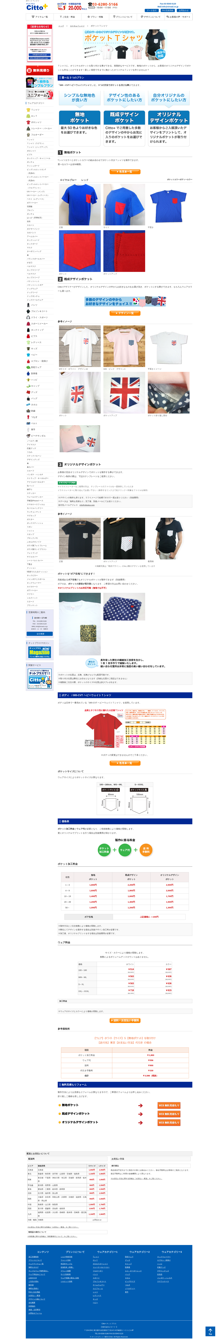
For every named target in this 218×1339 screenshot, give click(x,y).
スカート (30, 225)
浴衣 (29, 221)
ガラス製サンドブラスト (37, 549)
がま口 (29, 263)
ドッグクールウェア (35, 300)
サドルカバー (32, 557)
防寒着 (31, 373)
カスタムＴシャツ (79, 26)
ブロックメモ (32, 538)
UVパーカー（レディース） (38, 195)
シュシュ (30, 531)
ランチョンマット (34, 512)
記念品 (160, 1275)
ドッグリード (32, 292)
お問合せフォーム (36, 1314)
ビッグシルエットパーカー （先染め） (38, 178)
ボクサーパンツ (33, 229)
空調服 (29, 206)
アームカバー (32, 236)
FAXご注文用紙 (35, 1292)
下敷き (29, 564)
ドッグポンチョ (33, 296)
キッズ (31, 349)
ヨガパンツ (31, 233)
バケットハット (33, 281)
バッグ (31, 398)
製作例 (31, 1285)
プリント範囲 (66, 1271)
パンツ (31, 305)
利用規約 (32, 1306)
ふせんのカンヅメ (34, 542)
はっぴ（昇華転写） (35, 218)
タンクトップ (35, 330)
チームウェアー (99, 1285)
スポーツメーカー (37, 324)
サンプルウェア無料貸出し (39, 1271)
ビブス (29, 155)
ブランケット (32, 605)
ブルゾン (30, 210)
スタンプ (30, 534)
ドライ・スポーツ (37, 317)
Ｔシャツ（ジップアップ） (38, 147)
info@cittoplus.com (87, 505)
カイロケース (32, 587)
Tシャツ (96, 1257)
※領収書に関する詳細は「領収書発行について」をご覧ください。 (54, 1237)
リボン (29, 527)
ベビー (31, 355)
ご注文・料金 (67, 16)
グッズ (31, 392)
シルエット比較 (67, 1282)
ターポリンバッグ (34, 251)
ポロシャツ (33, 122)
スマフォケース (163, 1282)
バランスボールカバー (36, 259)
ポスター (30, 519)
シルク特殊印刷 (67, 1257)
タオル (31, 405)
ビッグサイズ (130, 1282)
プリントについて (123, 16)
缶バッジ (30, 486)
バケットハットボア (35, 285)
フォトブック (32, 553)
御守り (29, 489)
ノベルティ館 (32, 441)
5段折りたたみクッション (37, 572)
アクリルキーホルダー (36, 482)
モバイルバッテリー (35, 508)
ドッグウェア (32, 289)
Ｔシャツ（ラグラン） (36, 143)
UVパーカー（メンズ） (36, 191)
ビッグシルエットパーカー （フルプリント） (38, 186)
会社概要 (40, 634)
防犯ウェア (33, 367)
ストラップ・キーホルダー (38, 478)
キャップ (32, 386)
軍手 (30, 430)
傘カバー (30, 467)
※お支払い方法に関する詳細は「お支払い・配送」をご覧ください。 (55, 1227)
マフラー (30, 594)
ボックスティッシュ (35, 523)
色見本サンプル (67, 1264)
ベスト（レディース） (36, 199)
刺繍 (30, 411)
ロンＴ (31, 116)
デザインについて (151, 16)
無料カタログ (34, 1268)
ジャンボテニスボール (36, 579)
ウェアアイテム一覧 (37, 1264)
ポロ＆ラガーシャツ (101, 1264)
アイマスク (31, 445)
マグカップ (31, 516)
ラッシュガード (33, 166)
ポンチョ (30, 162)
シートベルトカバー (35, 560)
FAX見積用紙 (167, 10)
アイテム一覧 (39, 16)
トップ (61, 26)
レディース (33, 342)
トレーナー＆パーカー (102, 1268)
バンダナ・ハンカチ (35, 474)
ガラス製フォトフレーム (37, 545)
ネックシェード (33, 240)
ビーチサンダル (36, 436)
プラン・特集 (95, 16)
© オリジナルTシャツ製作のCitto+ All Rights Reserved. (109, 1337)
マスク (29, 248)
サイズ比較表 (66, 1275)
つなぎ (31, 417)
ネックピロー (32, 575)
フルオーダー (35, 135)
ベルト (31, 423)
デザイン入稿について (38, 1299)
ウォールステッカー (35, 497)
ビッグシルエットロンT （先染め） (36, 171)
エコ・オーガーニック (134, 1271)
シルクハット (32, 598)
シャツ (95, 1292)
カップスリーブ (33, 270)
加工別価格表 (34, 1257)
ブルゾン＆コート (37, 311)
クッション (31, 568)
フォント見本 (66, 1261)
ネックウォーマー (34, 583)
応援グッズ (31, 448)
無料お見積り (34, 1289)
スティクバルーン (34, 456)
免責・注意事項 (35, 1310)
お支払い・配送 (35, 1296)
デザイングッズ (33, 460)
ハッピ (31, 380)
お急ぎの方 (33, 1278)
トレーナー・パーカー (39, 128)
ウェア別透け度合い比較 (70, 1278)
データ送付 (152, 10)
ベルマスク (31, 266)
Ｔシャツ (32, 110)
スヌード (30, 602)
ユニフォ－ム (98, 1289)
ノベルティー (130, 1289)
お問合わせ (184, 10)
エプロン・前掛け (37, 361)
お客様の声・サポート (178, 16)
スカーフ (30, 471)
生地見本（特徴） (68, 1268)
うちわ (29, 452)
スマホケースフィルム (36, 504)
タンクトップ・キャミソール (38, 158)
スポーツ (96, 1278)
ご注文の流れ (34, 1282)
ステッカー (31, 493)
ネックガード (32, 244)
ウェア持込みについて (38, 1275)
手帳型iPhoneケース (35, 501)
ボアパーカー (32, 203)
